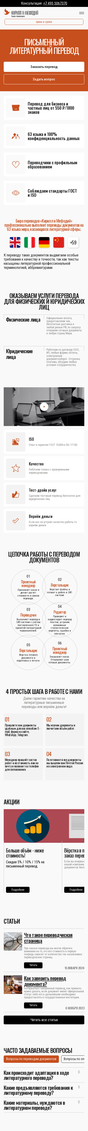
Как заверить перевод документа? (45, 980)
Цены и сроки (44, 22)
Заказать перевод (44, 67)
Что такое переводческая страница (48, 937)
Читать (33, 965)
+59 (73, 242)
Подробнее (17, 889)
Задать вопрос (44, 79)
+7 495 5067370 (55, 3)
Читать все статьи (44, 1020)
